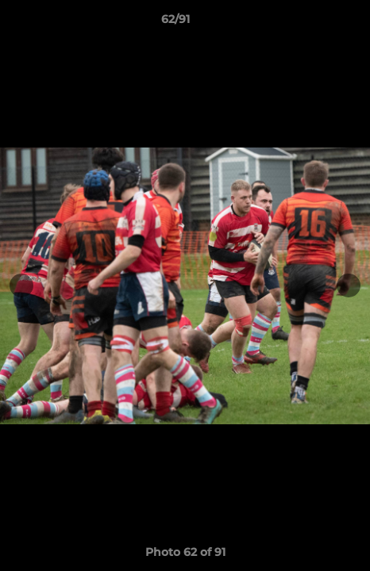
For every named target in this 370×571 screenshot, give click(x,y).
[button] (312, 23)
